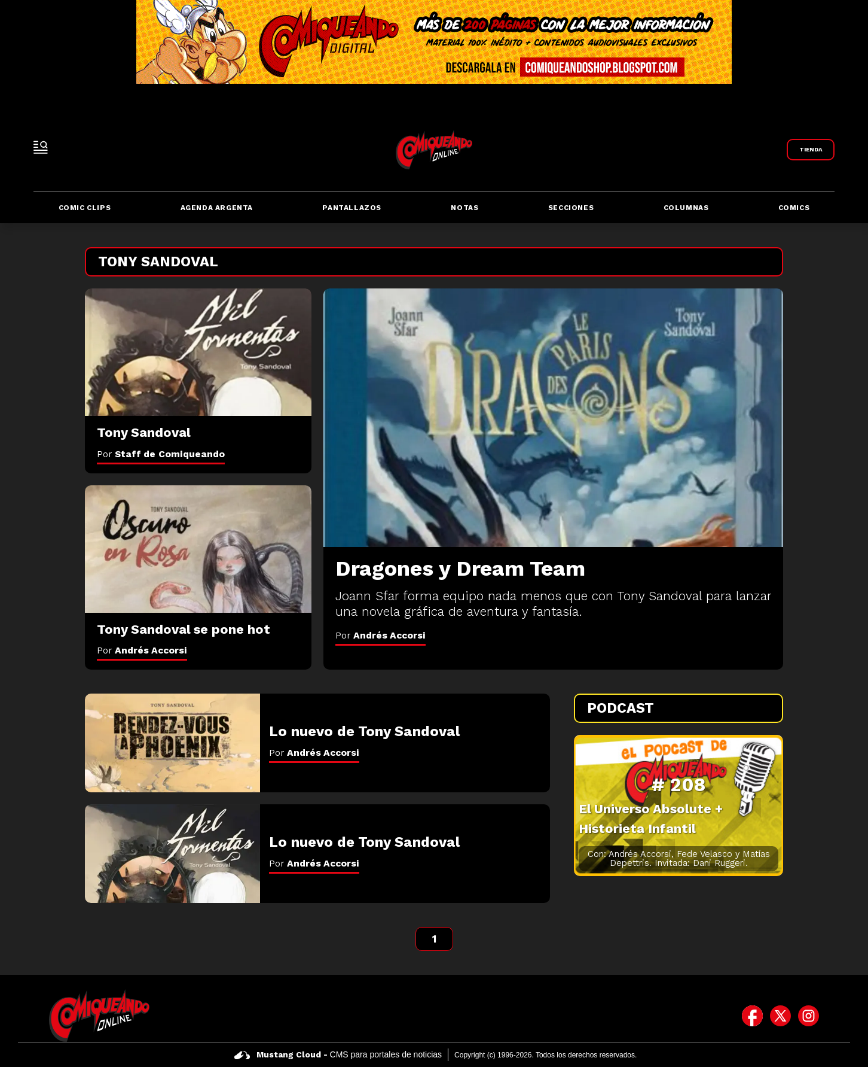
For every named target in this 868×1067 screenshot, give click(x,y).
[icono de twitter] (780, 1015)
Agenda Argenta (217, 207)
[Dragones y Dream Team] (553, 418)
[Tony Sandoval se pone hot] (198, 549)
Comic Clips (85, 207)
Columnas (686, 207)
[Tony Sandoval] (198, 352)
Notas (464, 207)
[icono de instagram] (808, 1015)
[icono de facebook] (752, 1015)
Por (380, 635)
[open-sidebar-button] (40, 147)
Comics (794, 207)
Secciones (571, 207)
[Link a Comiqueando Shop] (811, 149)
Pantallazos (351, 207)
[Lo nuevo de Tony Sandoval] (172, 743)
